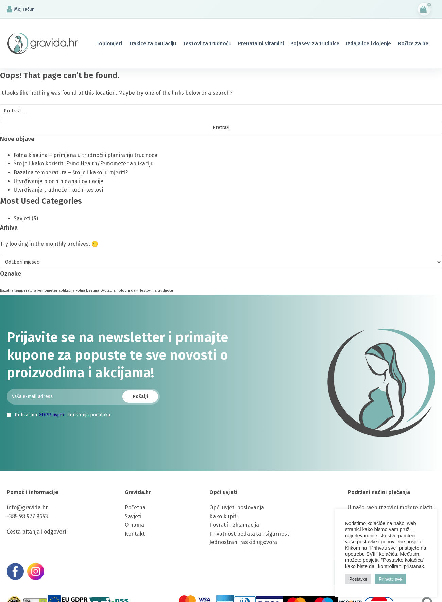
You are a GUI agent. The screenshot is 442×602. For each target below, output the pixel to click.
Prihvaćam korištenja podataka (58, 415)
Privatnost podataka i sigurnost (249, 533)
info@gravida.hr (27, 507)
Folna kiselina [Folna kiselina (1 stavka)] (87, 290)
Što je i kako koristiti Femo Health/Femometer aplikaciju (84, 163)
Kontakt (135, 533)
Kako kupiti (223, 516)
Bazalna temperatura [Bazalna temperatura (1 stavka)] (18, 290)
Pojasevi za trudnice (314, 43)
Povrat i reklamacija (234, 525)
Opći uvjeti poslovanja (236, 507)
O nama (134, 525)
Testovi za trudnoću (207, 43)
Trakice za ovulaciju (152, 43)
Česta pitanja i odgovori (36, 531)
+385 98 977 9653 (27, 516)
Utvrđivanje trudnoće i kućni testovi (58, 190)
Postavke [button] (358, 579)
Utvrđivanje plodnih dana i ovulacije (58, 181)
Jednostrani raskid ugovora (243, 542)
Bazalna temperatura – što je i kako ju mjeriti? (71, 172)
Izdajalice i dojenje (368, 43)
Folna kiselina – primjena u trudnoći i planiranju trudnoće (85, 155)
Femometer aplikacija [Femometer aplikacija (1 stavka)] (55, 290)
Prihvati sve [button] (390, 579)
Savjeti (22, 218)
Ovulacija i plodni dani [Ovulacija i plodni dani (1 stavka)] (119, 290)
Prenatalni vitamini (261, 43)
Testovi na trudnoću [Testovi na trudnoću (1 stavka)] (156, 290)
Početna (135, 507)
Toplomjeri (109, 43)
